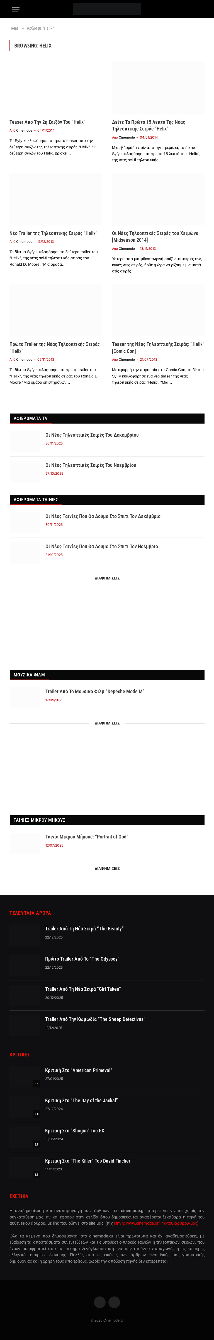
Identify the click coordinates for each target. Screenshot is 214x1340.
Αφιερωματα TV (31, 418)
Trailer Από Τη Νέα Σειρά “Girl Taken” (83, 989)
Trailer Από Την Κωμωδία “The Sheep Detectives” (95, 1019)
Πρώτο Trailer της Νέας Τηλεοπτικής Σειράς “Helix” (54, 347)
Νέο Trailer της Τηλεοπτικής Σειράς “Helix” (53, 233)
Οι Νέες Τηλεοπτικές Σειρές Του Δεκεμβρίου (92, 435)
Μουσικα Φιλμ (29, 675)
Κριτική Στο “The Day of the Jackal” (81, 1100)
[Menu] (16, 9)
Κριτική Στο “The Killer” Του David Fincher (87, 1161)
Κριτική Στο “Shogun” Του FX (74, 1131)
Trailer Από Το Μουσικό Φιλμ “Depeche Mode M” (95, 691)
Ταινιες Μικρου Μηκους (39, 820)
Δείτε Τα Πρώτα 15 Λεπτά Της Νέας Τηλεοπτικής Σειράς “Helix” (148, 125)
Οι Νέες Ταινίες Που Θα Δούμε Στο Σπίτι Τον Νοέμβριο (101, 546)
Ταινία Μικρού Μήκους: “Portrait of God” (86, 837)
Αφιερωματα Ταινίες (36, 499)
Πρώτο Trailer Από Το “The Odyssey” (82, 959)
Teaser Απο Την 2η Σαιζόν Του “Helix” (47, 122)
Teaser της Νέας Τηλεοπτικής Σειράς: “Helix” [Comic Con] (158, 347)
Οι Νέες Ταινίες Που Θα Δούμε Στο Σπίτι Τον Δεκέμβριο (102, 516)
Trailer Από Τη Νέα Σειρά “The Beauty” (84, 929)
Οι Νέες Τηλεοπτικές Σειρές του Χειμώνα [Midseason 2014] (155, 236)
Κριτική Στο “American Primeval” (78, 1070)
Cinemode (24, 130)
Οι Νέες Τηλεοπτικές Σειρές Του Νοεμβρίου (90, 465)
